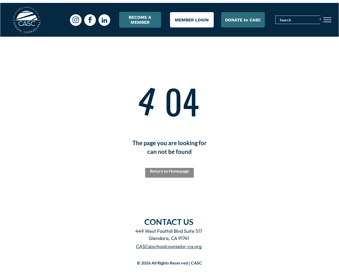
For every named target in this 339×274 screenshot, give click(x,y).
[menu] (327, 20)
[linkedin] (104, 20)
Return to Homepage (169, 170)
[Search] (301, 20)
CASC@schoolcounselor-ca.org (169, 246)
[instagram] (76, 20)
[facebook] (90, 20)
